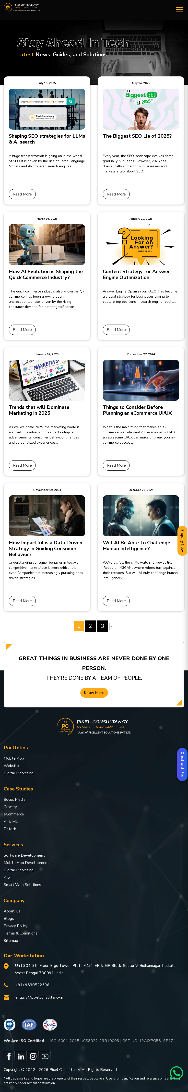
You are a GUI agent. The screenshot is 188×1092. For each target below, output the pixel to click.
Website (11, 765)
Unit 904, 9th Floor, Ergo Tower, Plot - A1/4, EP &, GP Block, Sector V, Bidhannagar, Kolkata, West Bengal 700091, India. (95, 969)
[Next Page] (111, 626)
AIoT (8, 877)
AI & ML (11, 821)
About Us (12, 911)
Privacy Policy (15, 926)
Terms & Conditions (20, 933)
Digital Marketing (19, 773)
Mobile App (14, 758)
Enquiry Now (182, 540)
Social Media (14, 799)
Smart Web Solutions (22, 884)
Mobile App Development (26, 862)
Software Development (24, 855)
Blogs (9, 918)
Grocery (10, 807)
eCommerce (14, 814)
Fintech (10, 829)
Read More (22, 194)
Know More (94, 692)
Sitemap (11, 940)
